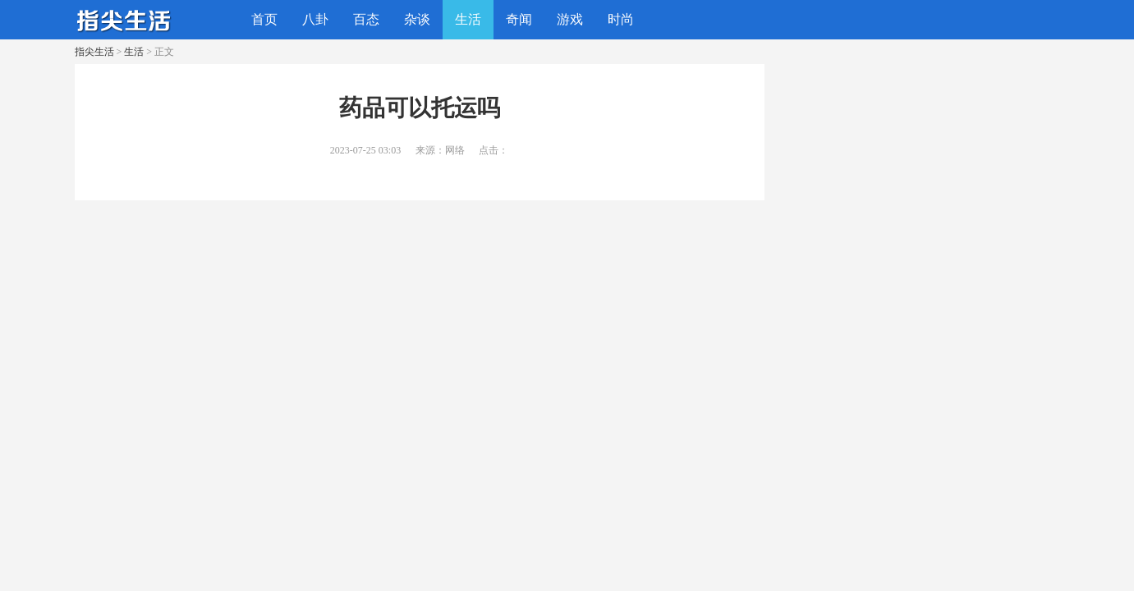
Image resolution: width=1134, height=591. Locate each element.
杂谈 (417, 19)
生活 (468, 19)
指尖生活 (94, 51)
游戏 (570, 19)
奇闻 (519, 19)
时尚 (621, 19)
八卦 (315, 19)
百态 (366, 19)
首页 (264, 19)
